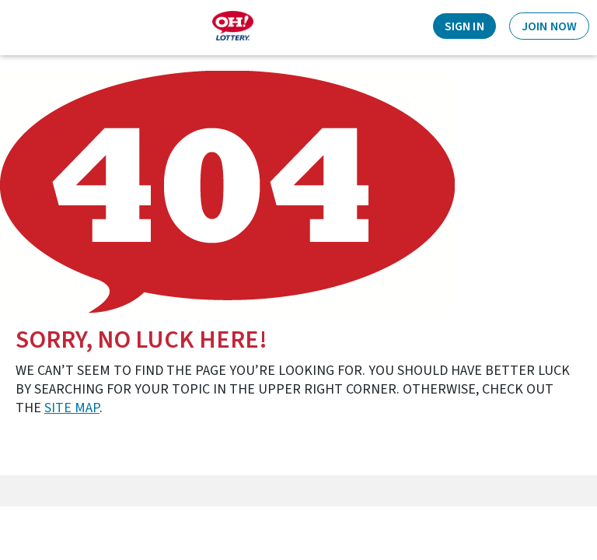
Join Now (549, 26)
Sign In (464, 26)
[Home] (232, 25)
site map (72, 408)
